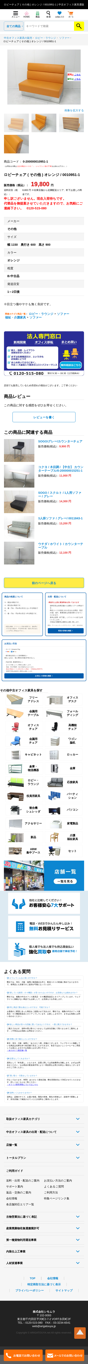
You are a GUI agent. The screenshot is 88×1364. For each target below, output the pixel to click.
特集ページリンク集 (56, 1198)
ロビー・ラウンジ (41, 314)
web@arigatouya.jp (44, 1326)
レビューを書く (44, 417)
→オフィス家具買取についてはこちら (22, 1085)
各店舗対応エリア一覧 (20, 1204)
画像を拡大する (74, 110)
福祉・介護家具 (15, 317)
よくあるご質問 (54, 1186)
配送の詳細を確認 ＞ (65, 631)
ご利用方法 (51, 1192)
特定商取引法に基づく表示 (44, 1284)
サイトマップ (64, 1290)
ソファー (63, 314)
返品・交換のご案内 (18, 1192)
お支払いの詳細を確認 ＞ (44, 676)
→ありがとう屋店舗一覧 (17, 1050)
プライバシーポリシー (29, 1290)
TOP (32, 1278)
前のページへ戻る (44, 583)
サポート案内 (14, 1186)
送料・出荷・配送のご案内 (22, 1180)
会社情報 (11, 1198)
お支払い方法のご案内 (58, 1180)
